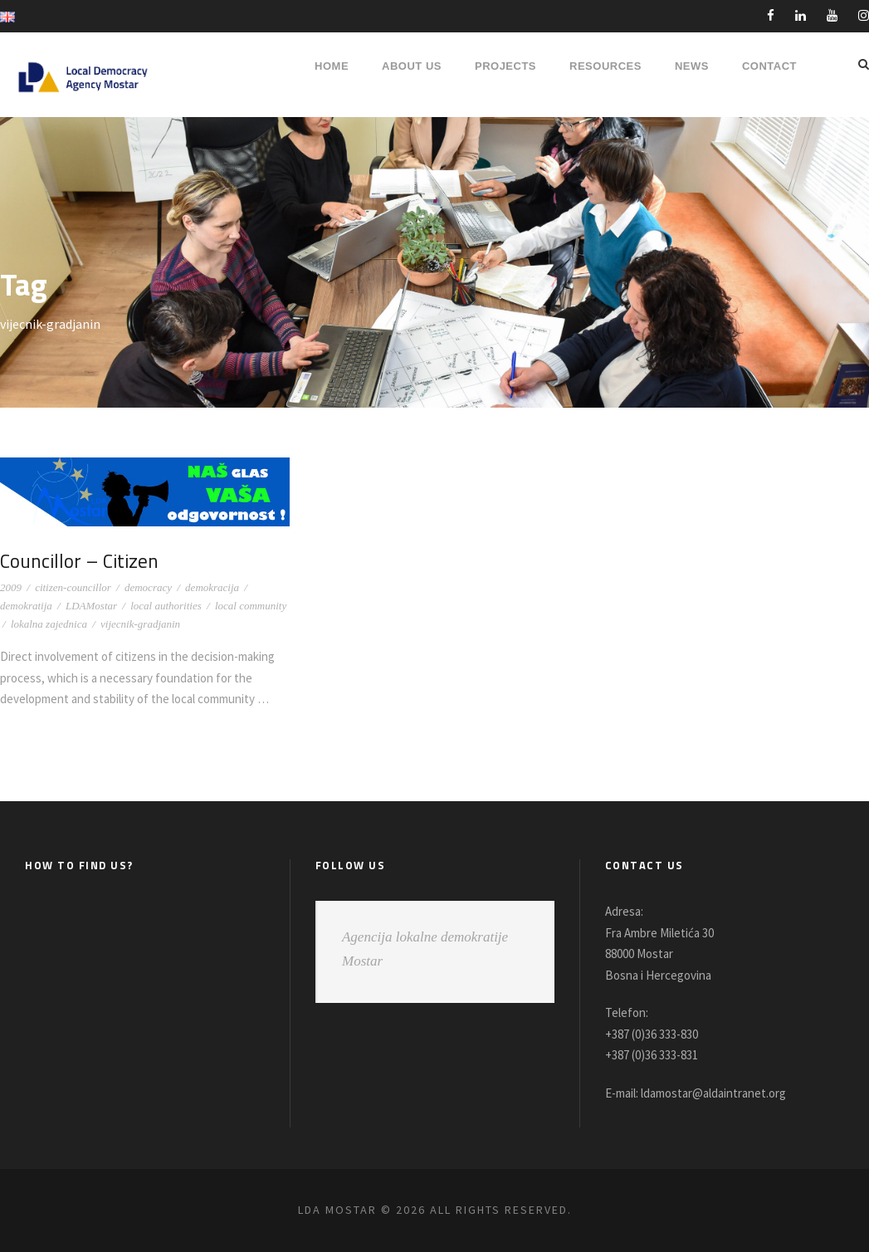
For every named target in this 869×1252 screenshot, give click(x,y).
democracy (148, 587)
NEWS (692, 66)
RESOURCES (605, 66)
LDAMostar (91, 605)
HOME (332, 66)
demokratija (26, 605)
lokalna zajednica (49, 624)
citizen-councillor (73, 587)
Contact (769, 66)
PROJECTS (505, 66)
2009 (11, 587)
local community (250, 605)
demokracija (212, 587)
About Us (412, 66)
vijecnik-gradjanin (140, 624)
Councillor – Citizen (82, 560)
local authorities (166, 605)
